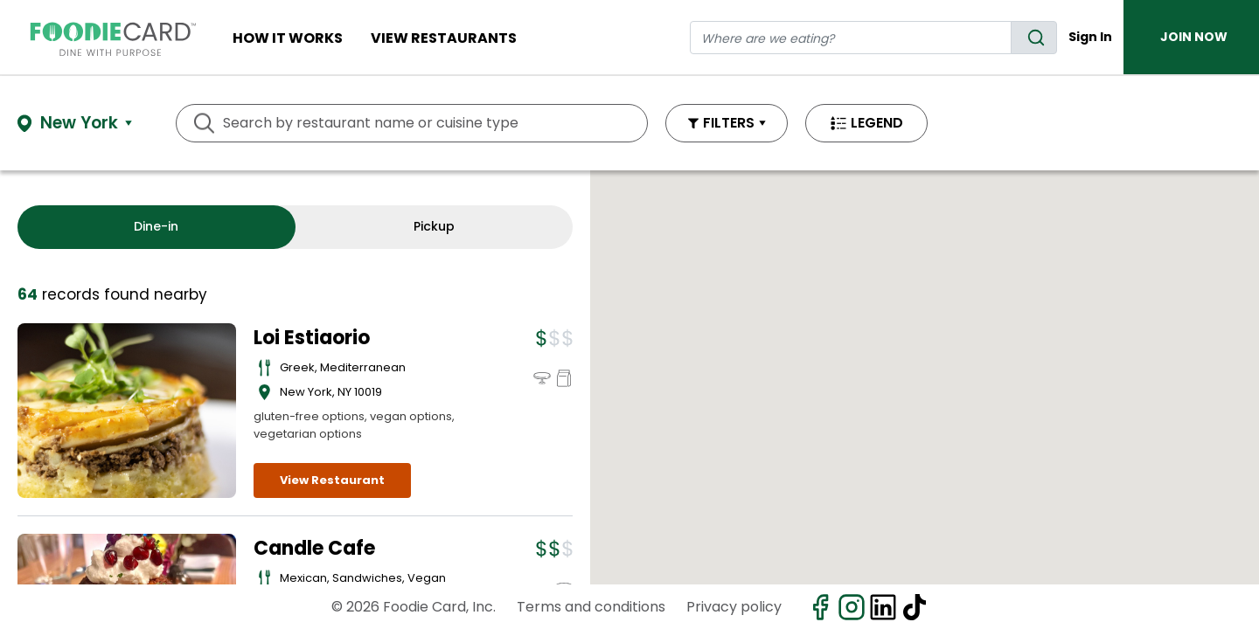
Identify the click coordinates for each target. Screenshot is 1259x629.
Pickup (434, 226)
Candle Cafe (314, 548)
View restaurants (444, 38)
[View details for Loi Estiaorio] (126, 410)
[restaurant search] (851, 37)
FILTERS (729, 123)
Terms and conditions (591, 607)
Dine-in (156, 226)
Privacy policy (734, 607)
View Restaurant (332, 480)
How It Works (288, 38)
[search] (1034, 37)
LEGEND (877, 123)
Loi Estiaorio (312, 337)
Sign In (1090, 36)
